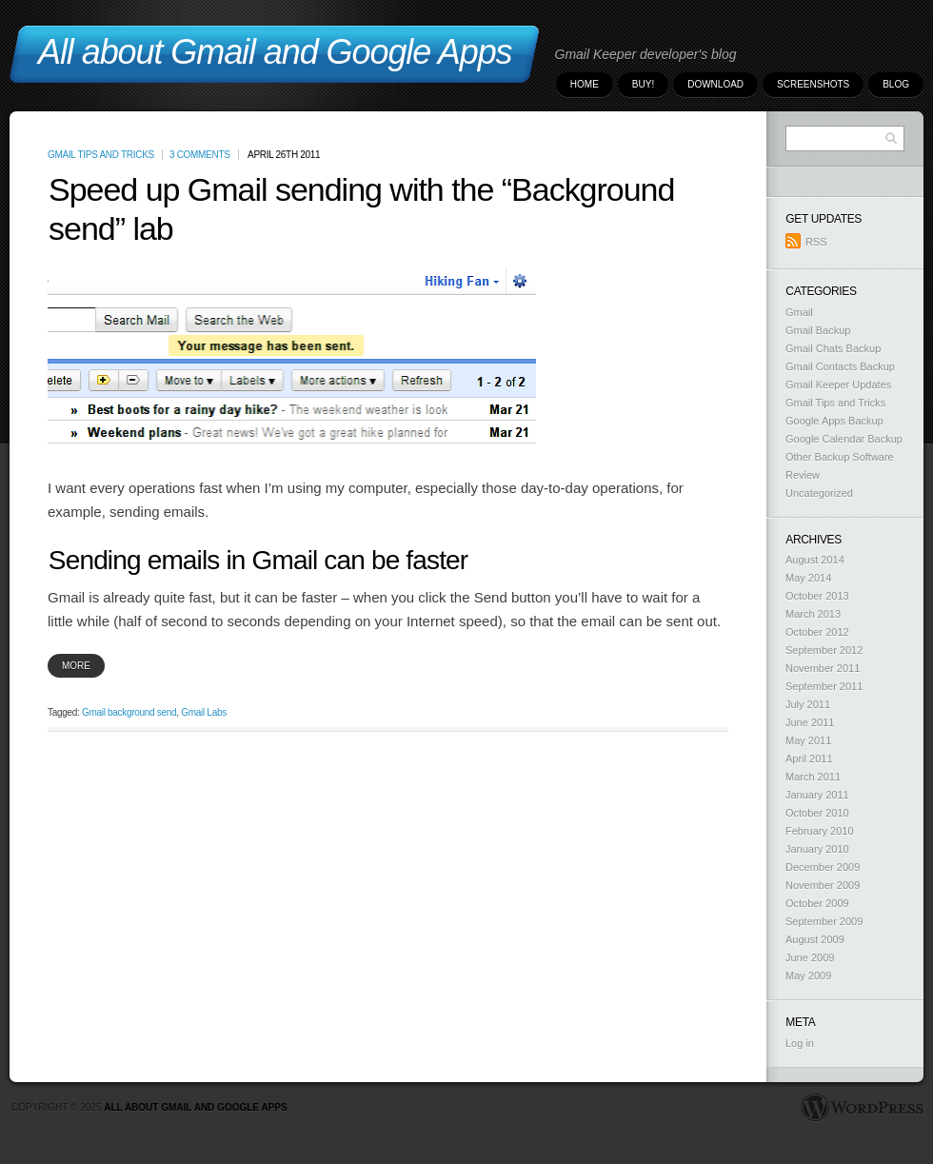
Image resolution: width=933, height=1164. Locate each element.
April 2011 (809, 758)
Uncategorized (819, 493)
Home (584, 84)
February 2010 (819, 831)
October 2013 (817, 596)
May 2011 (808, 740)
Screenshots (813, 84)
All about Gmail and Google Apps (195, 1107)
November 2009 (822, 885)
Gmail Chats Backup (833, 348)
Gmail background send (129, 712)
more (76, 666)
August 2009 (814, 939)
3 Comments (199, 154)
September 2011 (824, 686)
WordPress (862, 1108)
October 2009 (817, 903)
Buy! (643, 84)
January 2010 (817, 849)
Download (715, 84)
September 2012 (824, 650)
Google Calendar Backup (844, 438)
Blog (896, 84)
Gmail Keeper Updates (838, 384)
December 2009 (822, 867)
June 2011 (809, 722)
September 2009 (824, 921)
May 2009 (808, 975)
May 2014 (808, 577)
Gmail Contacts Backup (840, 366)
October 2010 (817, 813)
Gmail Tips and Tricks (101, 154)
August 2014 (814, 559)
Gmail (799, 312)
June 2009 (809, 957)
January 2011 (817, 794)
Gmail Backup (817, 330)
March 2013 (813, 614)
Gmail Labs (204, 712)
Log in (799, 1043)
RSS (806, 240)
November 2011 (822, 668)
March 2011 (813, 776)
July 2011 (807, 704)
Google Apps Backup (834, 420)
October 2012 (817, 632)
